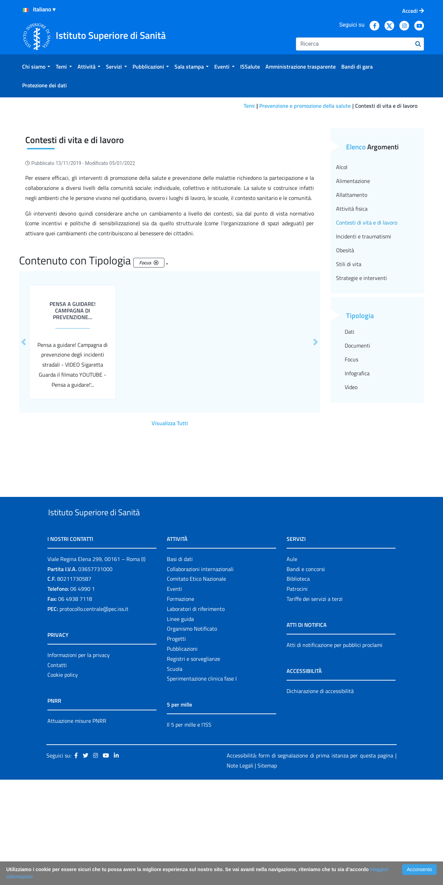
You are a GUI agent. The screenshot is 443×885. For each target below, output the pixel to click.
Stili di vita (348, 353)
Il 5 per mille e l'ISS (189, 830)
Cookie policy (62, 780)
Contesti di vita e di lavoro (366, 312)
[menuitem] (36, 66)
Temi (249, 106)
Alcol (341, 256)
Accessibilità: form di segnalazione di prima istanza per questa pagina (310, 861)
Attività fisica (352, 298)
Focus (351, 449)
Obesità (345, 339)
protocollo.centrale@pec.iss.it (94, 714)
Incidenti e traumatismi (363, 326)
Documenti (357, 435)
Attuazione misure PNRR (76, 826)
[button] (23, 431)
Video (351, 476)
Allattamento (351, 284)
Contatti (57, 770)
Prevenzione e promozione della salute (305, 106)
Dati (349, 421)
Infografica (357, 462)
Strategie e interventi (361, 367)
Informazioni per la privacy (78, 760)
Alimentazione (353, 270)
